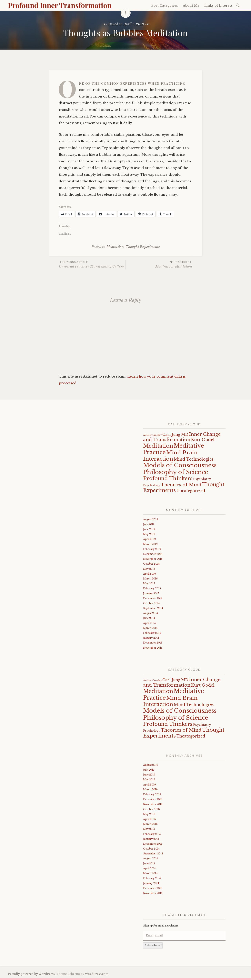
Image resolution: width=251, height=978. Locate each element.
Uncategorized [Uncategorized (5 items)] (190, 490)
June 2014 (149, 617)
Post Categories (164, 5)
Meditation (115, 247)
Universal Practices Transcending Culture (92, 264)
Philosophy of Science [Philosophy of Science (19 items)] (175, 472)
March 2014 (150, 627)
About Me (191, 5)
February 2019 (152, 549)
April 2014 (149, 623)
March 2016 (150, 578)
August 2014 (150, 613)
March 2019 (150, 544)
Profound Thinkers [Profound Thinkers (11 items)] (167, 478)
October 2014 (151, 603)
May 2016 (149, 568)
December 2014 (152, 598)
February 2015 (152, 588)
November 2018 (153, 558)
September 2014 (153, 608)
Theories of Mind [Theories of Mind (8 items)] (181, 484)
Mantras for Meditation (159, 264)
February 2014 (152, 632)
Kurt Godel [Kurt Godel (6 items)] (203, 439)
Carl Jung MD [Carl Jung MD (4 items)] (175, 434)
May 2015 (149, 583)
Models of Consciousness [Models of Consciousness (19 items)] (179, 465)
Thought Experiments (143, 247)
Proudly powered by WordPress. (31, 974)
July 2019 (149, 524)
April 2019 (149, 539)
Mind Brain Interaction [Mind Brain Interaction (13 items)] (170, 455)
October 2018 (151, 563)
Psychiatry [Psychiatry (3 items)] (202, 479)
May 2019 (149, 534)
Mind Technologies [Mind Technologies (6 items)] (194, 459)
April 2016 (149, 573)
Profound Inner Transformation (60, 5)
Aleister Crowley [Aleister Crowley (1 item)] (152, 435)
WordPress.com (96, 974)
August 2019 (150, 519)
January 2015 (151, 593)
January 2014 (151, 637)
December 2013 (152, 642)
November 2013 (152, 647)
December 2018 (152, 553)
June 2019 (149, 529)
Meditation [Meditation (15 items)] (158, 445)
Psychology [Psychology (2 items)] (151, 485)
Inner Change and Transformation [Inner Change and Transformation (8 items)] (182, 436)
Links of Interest (218, 5)
